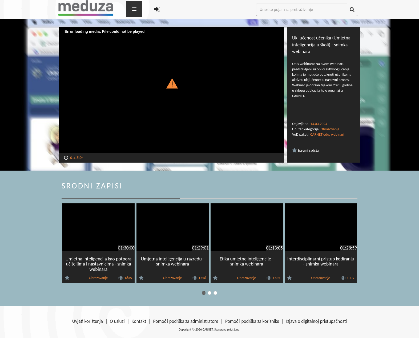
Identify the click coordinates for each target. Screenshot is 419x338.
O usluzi (117, 321)
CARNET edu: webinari (327, 134)
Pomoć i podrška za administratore (185, 321)
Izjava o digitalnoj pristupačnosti (316, 321)
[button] (171, 83)
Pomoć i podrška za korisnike (252, 321)
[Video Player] (171, 90)
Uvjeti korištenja (87, 321)
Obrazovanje (329, 129)
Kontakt (139, 321)
